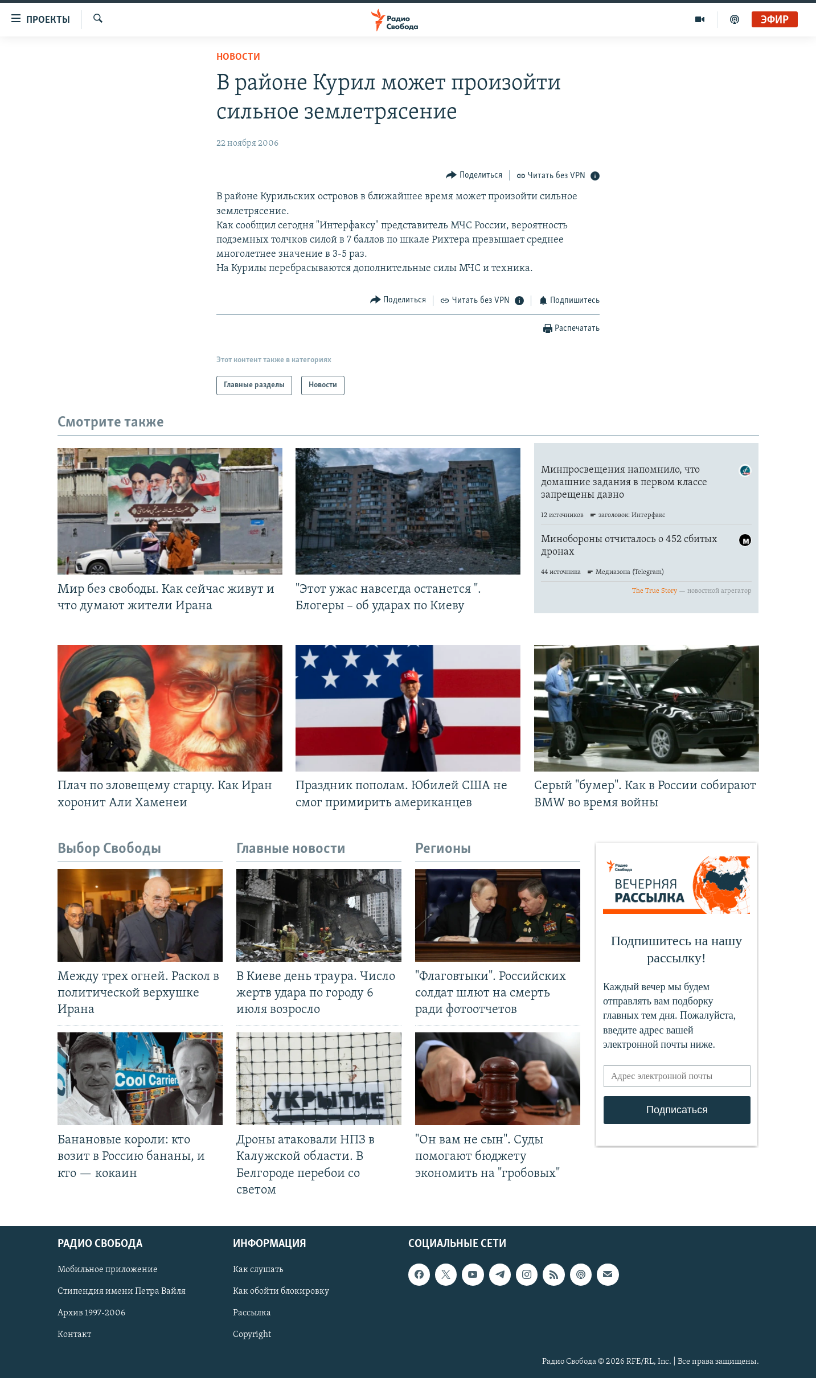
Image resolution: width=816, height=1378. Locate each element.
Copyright (252, 1334)
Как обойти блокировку (281, 1291)
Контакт (74, 1334)
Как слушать (258, 1269)
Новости (238, 57)
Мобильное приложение (108, 1269)
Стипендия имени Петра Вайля (122, 1291)
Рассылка (252, 1313)
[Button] (474, 175)
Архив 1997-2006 (91, 1313)
